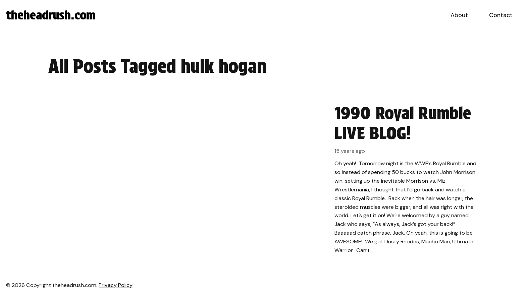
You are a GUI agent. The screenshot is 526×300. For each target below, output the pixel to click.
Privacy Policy (116, 285)
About (459, 15)
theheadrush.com (51, 15)
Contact (501, 15)
